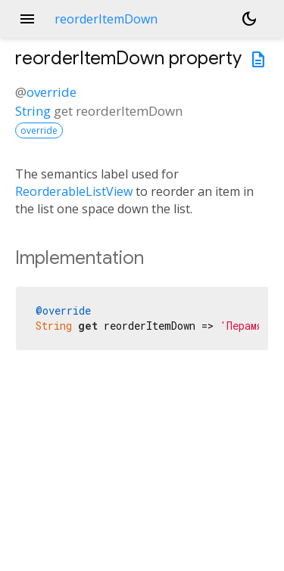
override (51, 92)
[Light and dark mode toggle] (249, 19)
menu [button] (27, 19)
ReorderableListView (74, 191)
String (33, 110)
